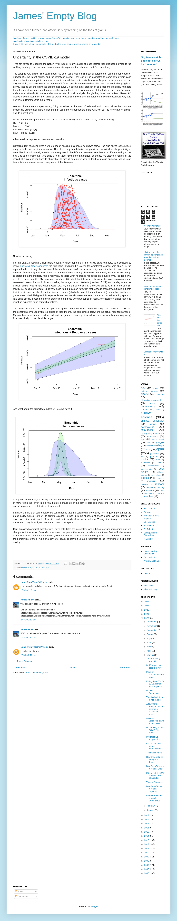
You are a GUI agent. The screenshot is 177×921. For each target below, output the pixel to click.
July (149, 638)
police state (156, 475)
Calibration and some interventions (153, 746)
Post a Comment (25, 661)
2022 (147, 610)
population (160, 478)
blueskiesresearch (151, 400)
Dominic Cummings (152, 691)
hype (161, 445)
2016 (147, 827)
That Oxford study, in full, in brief (155, 698)
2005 (147, 873)
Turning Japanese (154, 782)
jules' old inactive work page (105, 38)
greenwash (150, 445)
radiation (144, 484)
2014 (147, 836)
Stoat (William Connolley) (150, 534)
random (159, 484)
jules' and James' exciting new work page (32, 38)
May (149, 646)
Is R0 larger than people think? (154, 666)
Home (73, 667)
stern (162, 490)
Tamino (147, 512)
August (150, 634)
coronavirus (26, 568)
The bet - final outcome (159, 320)
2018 (147, 819)
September (152, 630)
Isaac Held (149, 525)
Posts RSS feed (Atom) (24, 44)
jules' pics (148, 585)
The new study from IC (153, 659)
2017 (147, 823)
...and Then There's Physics (34, 582)
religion (150, 487)
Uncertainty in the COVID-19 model (154, 730)
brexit (153, 403)
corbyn (153, 424)
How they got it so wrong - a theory (154, 759)
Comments (21, 896)
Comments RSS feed (46, 44)
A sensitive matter (152, 226)
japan (160, 449)
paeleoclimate (153, 466)
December (152, 621)
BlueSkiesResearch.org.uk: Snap (155, 767)
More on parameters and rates (155, 674)
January (151, 810)
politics (145, 477)
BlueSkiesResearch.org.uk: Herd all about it (155, 775)
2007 (147, 865)
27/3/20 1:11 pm (28, 619)
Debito (147, 573)
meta (158, 460)
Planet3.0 (148, 539)
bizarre (145, 394)
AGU (143, 388)
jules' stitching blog (39, 41)
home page (86, 38)
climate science (147, 415)
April (149, 651)
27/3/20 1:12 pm (28, 637)
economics (152, 436)
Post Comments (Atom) (37, 672)
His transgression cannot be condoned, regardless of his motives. (153, 256)
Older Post (125, 667)
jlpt (142, 457)
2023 (147, 605)
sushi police (149, 493)
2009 (147, 856)
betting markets (149, 391)
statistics (45, 568)
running (160, 487)
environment (158, 439)
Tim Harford (149, 557)
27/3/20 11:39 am (28, 590)
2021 (147, 614)
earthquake (158, 433)
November (152, 626)
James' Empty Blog (55, 15)
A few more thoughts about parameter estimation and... (154, 709)
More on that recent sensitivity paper (153, 287)
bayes (155, 388)
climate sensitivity (152, 420)
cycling (144, 433)
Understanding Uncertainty (150, 552)
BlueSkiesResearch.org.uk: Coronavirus (155, 798)
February (151, 806)
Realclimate (149, 508)
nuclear (160, 462)
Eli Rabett (148, 529)
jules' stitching (150, 589)
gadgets (160, 442)
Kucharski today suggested (34, 266)
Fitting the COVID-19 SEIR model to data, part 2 (155, 684)
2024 (147, 601)
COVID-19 (36, 568)
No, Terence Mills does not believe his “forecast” (151, 61)
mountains (145, 463)
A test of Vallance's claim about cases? (155, 721)
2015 (147, 832)
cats (158, 410)
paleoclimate (146, 469)
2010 (147, 852)
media (144, 459)
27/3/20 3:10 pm (28, 655)
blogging (160, 394)
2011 (147, 848)
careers (144, 409)
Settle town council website (68, 44)
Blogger (94, 906)
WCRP (161, 493)
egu (143, 439)
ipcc (148, 449)
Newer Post (19, 667)
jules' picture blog (21, 41)
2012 (147, 844)
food (148, 442)
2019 (147, 815)
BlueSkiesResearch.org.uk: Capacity (155, 789)
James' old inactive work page (66, 38)
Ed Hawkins (149, 522)
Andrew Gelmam (151, 561)
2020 (147, 618)
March (150, 655)
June (149, 642)
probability (151, 481)
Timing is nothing (154, 752)
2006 (147, 869)
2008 (147, 861)
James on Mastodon (91, 44)
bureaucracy (148, 406)
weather (148, 496)
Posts (19, 891)
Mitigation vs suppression (153, 738)
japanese (154, 453)
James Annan (27, 599)
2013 (147, 840)
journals (154, 456)
